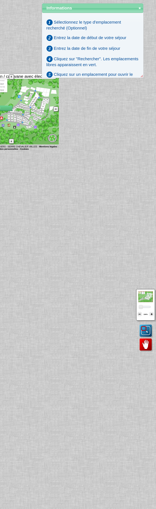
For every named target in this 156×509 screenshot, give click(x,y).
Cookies (24, 149)
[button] (11, 76)
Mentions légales (48, 146)
